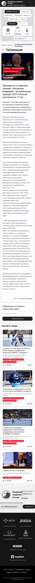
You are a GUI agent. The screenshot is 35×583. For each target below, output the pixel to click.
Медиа (9, 572)
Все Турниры (19, 38)
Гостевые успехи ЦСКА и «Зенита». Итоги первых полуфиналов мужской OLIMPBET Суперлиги (17, 350)
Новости (10, 569)
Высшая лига (25, 11)
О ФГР (5, 569)
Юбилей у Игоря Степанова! (14, 471)
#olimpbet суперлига (17, 359)
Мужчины (12, 24)
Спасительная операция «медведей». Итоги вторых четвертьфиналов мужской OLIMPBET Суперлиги (13, 431)
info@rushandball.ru (27, 491)
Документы (15, 572)
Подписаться (17, 319)
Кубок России (13, 19)
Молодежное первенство (22, 15)
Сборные (23, 19)
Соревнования (19, 569)
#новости (7, 68)
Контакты (24, 498)
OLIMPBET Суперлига (12, 11)
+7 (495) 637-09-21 (26, 494)
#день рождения (18, 68)
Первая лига (8, 15)
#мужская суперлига (11, 71)
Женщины (22, 24)
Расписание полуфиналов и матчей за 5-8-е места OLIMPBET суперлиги (17, 390)
